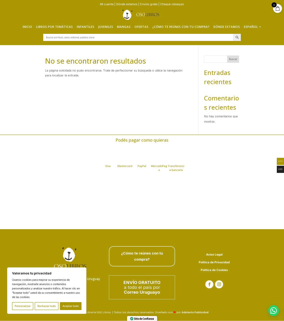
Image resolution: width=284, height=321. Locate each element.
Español (251, 27)
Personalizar (23, 306)
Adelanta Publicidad (195, 312)
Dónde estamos (126, 4)
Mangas (124, 27)
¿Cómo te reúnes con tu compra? (181, 27)
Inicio (27, 27)
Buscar (233, 59)
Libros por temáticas (54, 27)
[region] (46, 290)
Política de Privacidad (214, 262)
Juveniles (105, 27)
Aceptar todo (71, 306)
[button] (273, 310)
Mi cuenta (106, 4)
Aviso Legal (214, 254)
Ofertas (141, 27)
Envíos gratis (149, 4)
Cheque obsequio (172, 4)
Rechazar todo (46, 306)
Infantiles (85, 27)
